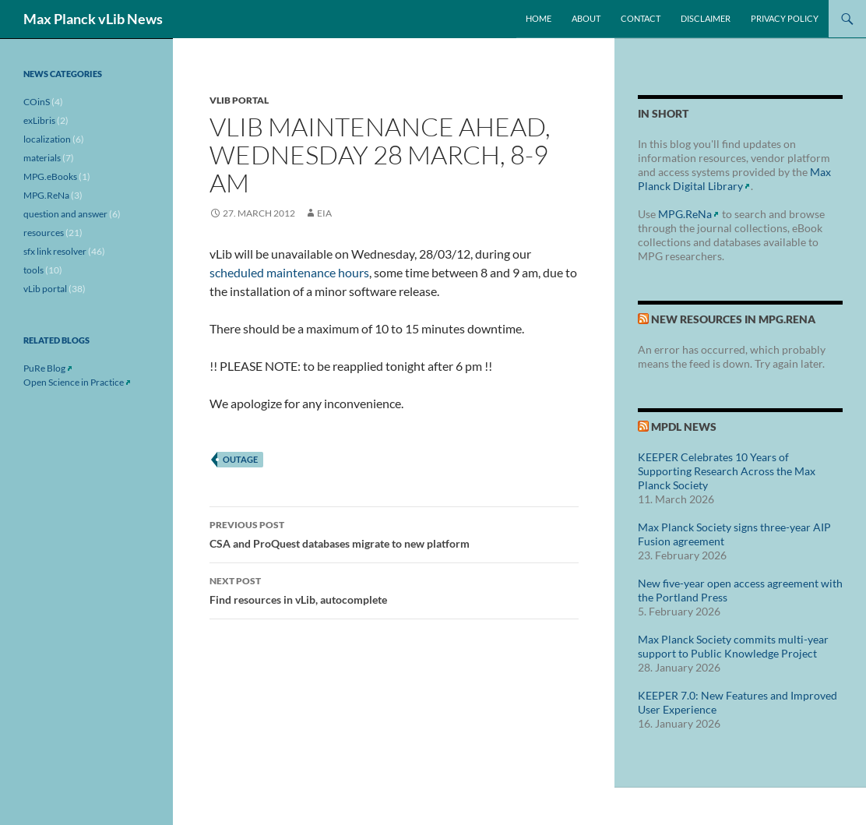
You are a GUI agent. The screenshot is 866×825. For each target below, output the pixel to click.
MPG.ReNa (685, 213)
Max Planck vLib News (93, 18)
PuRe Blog (44, 368)
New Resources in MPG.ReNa (733, 319)
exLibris (39, 120)
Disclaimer (705, 18)
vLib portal (239, 100)
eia (324, 213)
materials (42, 158)
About (586, 18)
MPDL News (683, 426)
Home (538, 18)
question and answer (65, 214)
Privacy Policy (784, 18)
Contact (640, 18)
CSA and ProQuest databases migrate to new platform (394, 533)
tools (33, 270)
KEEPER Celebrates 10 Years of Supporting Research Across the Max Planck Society (726, 471)
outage (240, 459)
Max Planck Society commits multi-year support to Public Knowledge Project (733, 646)
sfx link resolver (54, 251)
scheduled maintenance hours (289, 272)
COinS (36, 102)
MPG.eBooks (50, 176)
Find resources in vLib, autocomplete (394, 589)
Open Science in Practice (73, 382)
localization (47, 139)
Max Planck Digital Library (734, 178)
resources (43, 232)
